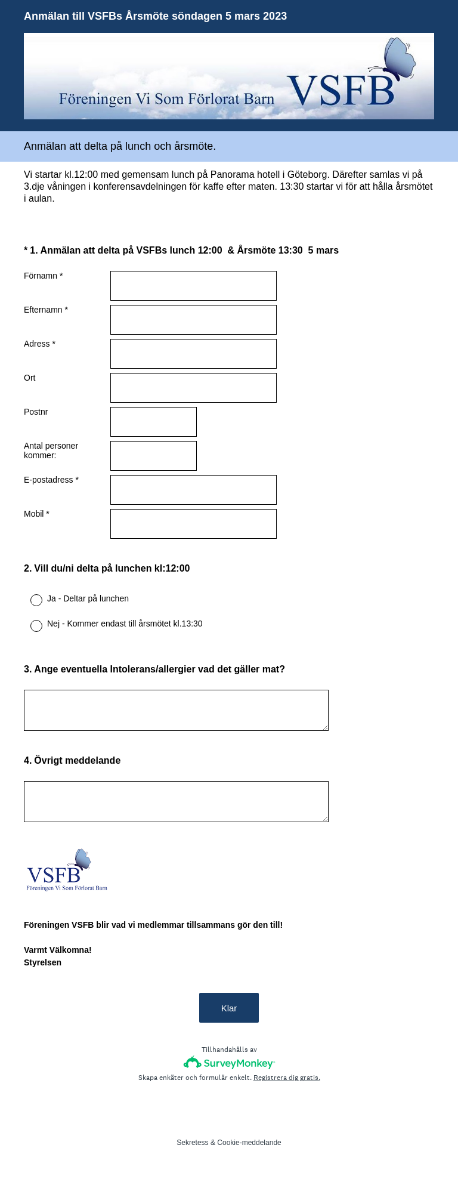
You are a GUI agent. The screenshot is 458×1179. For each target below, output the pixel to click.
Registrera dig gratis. (286, 1077)
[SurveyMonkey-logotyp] (229, 1062)
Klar (229, 1008)
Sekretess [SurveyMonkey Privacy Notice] (192, 1142)
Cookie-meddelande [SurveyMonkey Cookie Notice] (249, 1142)
